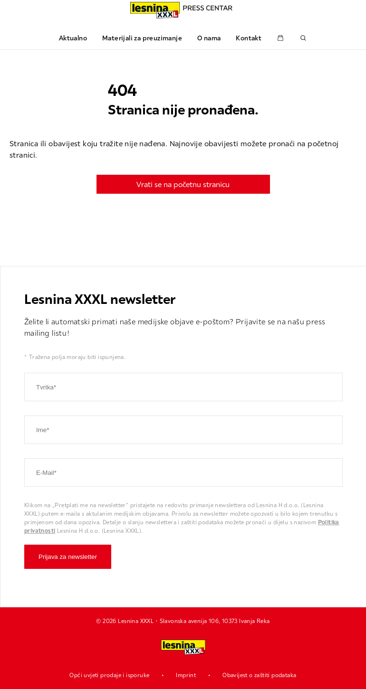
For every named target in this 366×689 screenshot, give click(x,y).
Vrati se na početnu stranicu (183, 184)
